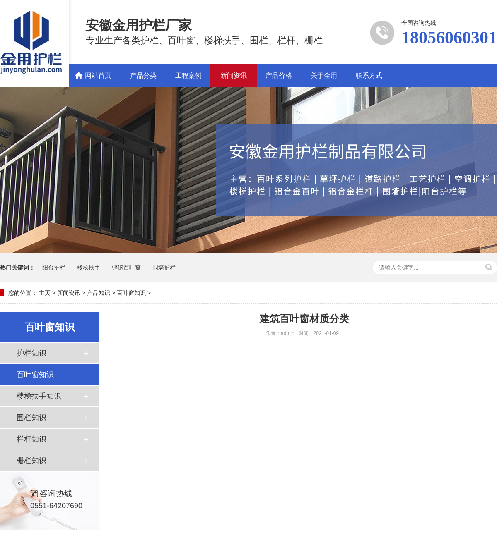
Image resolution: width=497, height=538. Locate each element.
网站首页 (98, 75)
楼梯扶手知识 (39, 396)
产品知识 (98, 292)
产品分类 (143, 75)
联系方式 (369, 75)
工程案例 (188, 75)
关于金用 (324, 75)
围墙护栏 (164, 267)
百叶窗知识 (131, 292)
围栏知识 (31, 418)
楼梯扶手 (88, 267)
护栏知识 (31, 353)
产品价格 (278, 75)
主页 (45, 292)
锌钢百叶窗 (126, 267)
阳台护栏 (53, 267)
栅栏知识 (31, 461)
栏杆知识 (31, 439)
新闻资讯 (233, 75)
